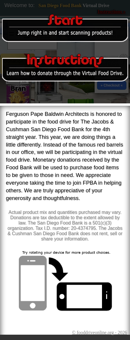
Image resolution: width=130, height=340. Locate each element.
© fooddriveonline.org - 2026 (99, 332)
